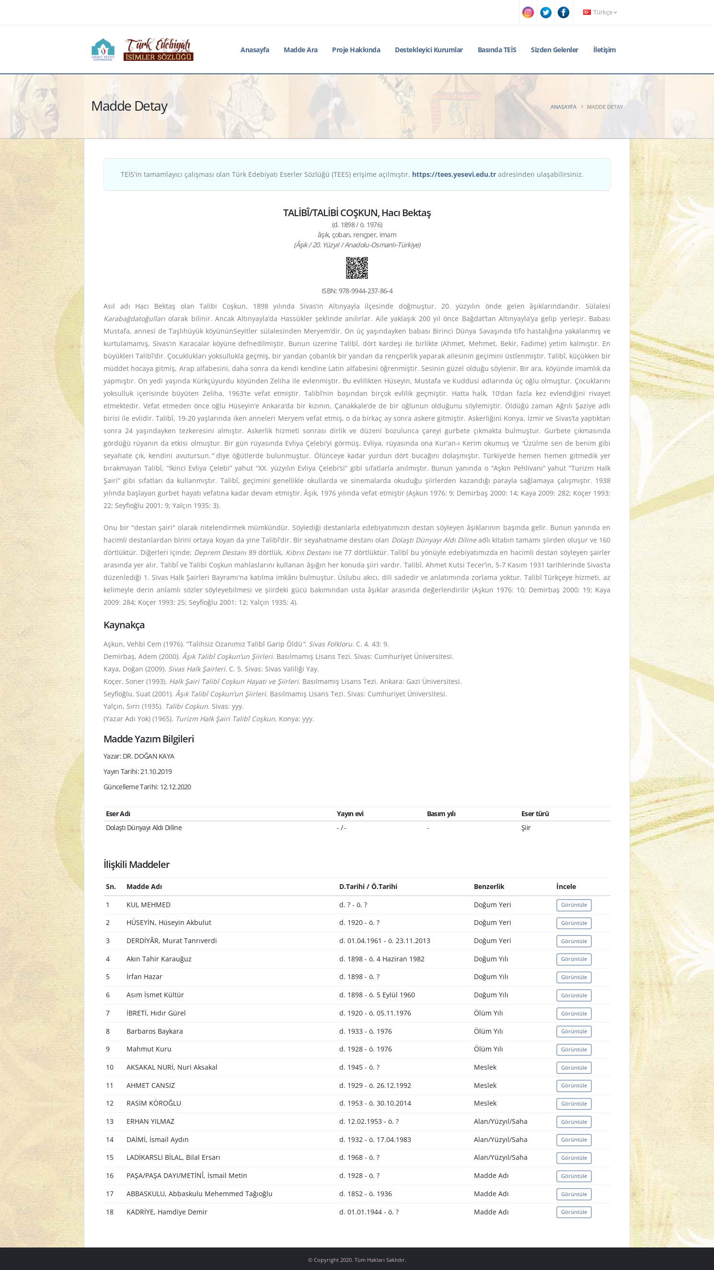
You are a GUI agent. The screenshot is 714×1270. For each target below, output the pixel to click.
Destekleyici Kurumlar (429, 49)
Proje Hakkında (356, 49)
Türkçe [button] (600, 12)
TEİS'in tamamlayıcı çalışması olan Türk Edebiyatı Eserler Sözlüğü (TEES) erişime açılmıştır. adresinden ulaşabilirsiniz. (352, 174)
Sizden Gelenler (554, 49)
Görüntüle (574, 904)
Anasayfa (255, 49)
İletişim (604, 49)
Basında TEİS (497, 49)
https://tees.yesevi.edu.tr (454, 174)
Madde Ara (301, 49)
